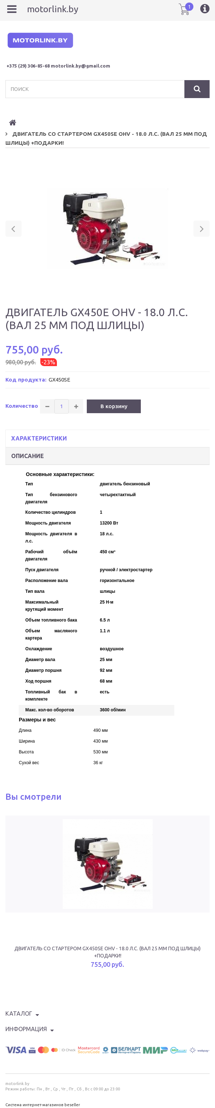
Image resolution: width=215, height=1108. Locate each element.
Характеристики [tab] (39, 438)
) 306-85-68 (37, 65)
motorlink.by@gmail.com (80, 65)
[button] (13, 229)
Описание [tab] (27, 456)
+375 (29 (15, 65)
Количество (21, 406)
